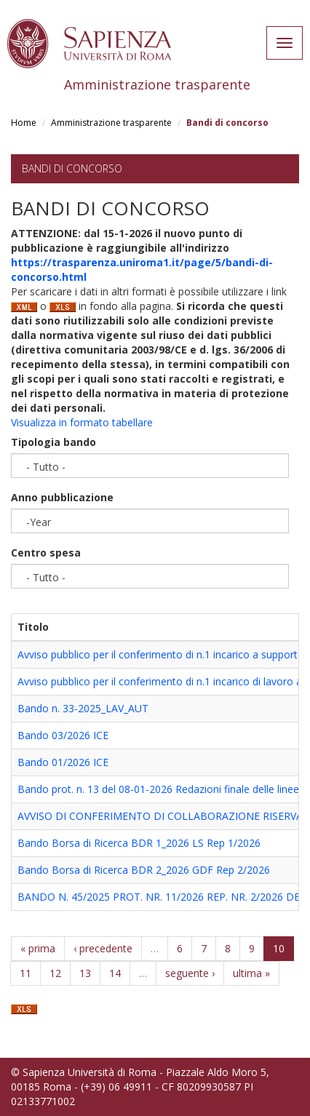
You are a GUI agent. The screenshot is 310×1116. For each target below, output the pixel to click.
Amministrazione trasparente (111, 122)
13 (85, 973)
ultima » (251, 973)
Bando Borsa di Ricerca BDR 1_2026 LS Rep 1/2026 (139, 843)
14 (115, 973)
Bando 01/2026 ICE (62, 762)
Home (23, 122)
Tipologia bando (53, 442)
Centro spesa (46, 552)
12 (55, 973)
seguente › (190, 973)
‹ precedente (102, 948)
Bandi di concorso (72, 168)
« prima (37, 948)
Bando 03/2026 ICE (62, 735)
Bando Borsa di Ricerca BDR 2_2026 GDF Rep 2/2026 (143, 870)
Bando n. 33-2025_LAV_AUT (82, 708)
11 (25, 973)
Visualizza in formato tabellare (82, 422)
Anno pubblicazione (62, 497)
